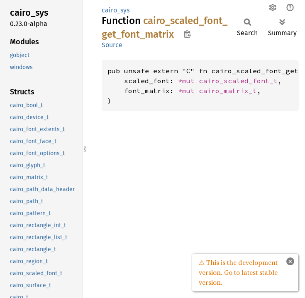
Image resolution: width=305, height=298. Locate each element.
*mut (188, 81)
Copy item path (187, 34)
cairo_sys (115, 10)
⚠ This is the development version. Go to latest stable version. (238, 272)
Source (112, 45)
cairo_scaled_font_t (238, 81)
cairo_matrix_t (228, 91)
